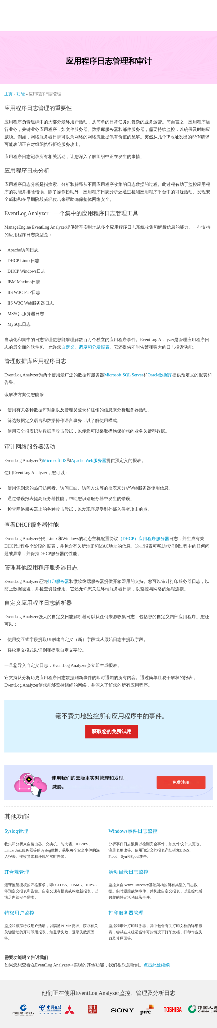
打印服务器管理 (126, 913)
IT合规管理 (16, 872)
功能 (21, 94)
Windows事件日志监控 (133, 831)
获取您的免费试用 (112, 731)
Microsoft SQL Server (123, 375)
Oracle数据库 (160, 375)
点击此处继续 (157, 965)
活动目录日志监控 (128, 872)
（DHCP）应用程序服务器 (143, 538)
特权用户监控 (19, 913)
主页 (8, 94)
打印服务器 (58, 581)
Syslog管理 (16, 831)
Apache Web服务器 (88, 460)
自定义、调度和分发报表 (85, 347)
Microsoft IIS (55, 460)
